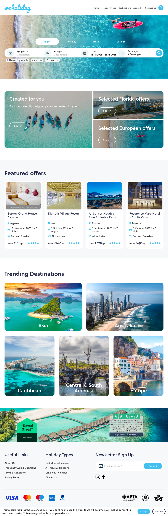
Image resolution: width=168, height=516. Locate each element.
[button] (135, 53)
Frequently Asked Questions (20, 467)
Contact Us (150, 7)
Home (96, 7)
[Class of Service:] (52, 60)
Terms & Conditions (15, 472)
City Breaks (51, 477)
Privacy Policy (12, 477)
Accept (143, 511)
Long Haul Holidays (56, 472)
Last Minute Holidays (57, 463)
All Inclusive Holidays (57, 467)
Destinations (124, 7)
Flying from (22, 51)
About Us (138, 7)
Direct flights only (17, 60)
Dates (93, 51)
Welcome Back (160, 8)
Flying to (58, 51)
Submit (153, 466)
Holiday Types (109, 7)
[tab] (47, 41)
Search (18, 125)
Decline (159, 511)
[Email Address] (119, 466)
